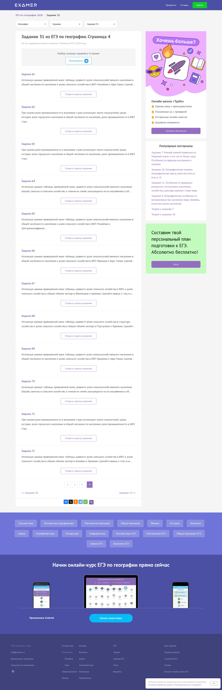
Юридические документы (22, 658)
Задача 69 (28, 348)
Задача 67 (28, 283)
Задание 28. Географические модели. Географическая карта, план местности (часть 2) (173, 173)
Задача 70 (28, 381)
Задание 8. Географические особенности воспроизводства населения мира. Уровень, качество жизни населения (175, 199)
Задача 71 (28, 414)
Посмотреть (78, 61)
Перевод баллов (172, 652)
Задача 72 (28, 451)
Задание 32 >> (127, 492)
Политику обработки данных (160, 685)
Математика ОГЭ (156, 533)
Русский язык (25, 523)
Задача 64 (28, 181)
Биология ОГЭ (121, 543)
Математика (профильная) (59, 523)
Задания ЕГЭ (118, 658)
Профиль (69, 658)
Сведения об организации (22, 665)
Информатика (97, 533)
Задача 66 (28, 251)
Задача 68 (28, 316)
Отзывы (167, 665)
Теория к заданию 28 (163, 214)
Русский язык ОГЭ (126, 533)
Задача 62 (28, 107)
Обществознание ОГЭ (189, 533)
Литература (72, 533)
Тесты (115, 665)
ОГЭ (115, 645)
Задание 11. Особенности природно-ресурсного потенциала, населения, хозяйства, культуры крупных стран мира (174, 186)
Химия (21, 533)
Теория (116, 652)
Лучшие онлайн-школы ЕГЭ (176, 671)
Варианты (117, 671)
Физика (155, 523)
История (175, 523)
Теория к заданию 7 (162, 209)
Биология (195, 523)
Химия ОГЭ (96, 543)
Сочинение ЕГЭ (171, 658)
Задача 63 (28, 144)
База (67, 665)
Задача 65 (28, 213)
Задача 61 (28, 74)
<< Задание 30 (30, 492)
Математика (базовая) (97, 523)
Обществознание (130, 523)
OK (214, 683)
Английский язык (45, 533)
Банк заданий (170, 645)
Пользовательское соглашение (188, 685)
